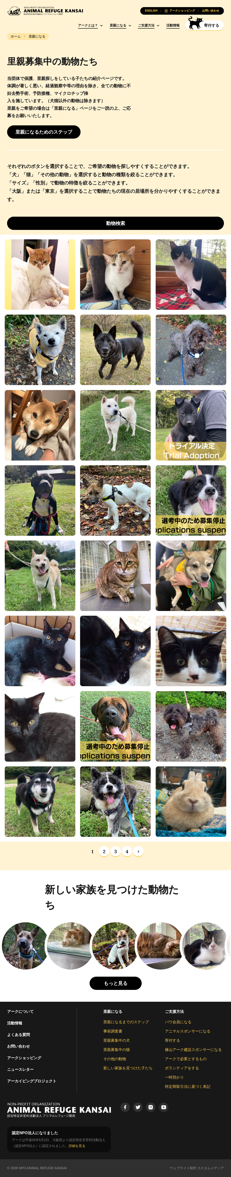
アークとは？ (88, 25)
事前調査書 (112, 1031)
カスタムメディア (210, 1168)
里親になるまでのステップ (126, 1022)
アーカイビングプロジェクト (31, 1081)
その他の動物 (114, 1059)
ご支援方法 (146, 25)
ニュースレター (20, 1069)
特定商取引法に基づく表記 (187, 1087)
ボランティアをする (182, 1068)
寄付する (172, 1040)
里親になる (118, 25)
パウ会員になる (178, 1022)
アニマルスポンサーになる (187, 1031)
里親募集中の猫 (116, 1050)
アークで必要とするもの (186, 1059)
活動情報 (173, 25)
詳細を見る (77, 1146)
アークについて (20, 1012)
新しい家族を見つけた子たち (128, 1068)
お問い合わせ (18, 1046)
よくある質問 (18, 1035)
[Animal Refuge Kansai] (45, 11)
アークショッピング (24, 1058)
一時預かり (174, 1077)
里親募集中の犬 (116, 1040)
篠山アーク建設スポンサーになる (193, 1050)
